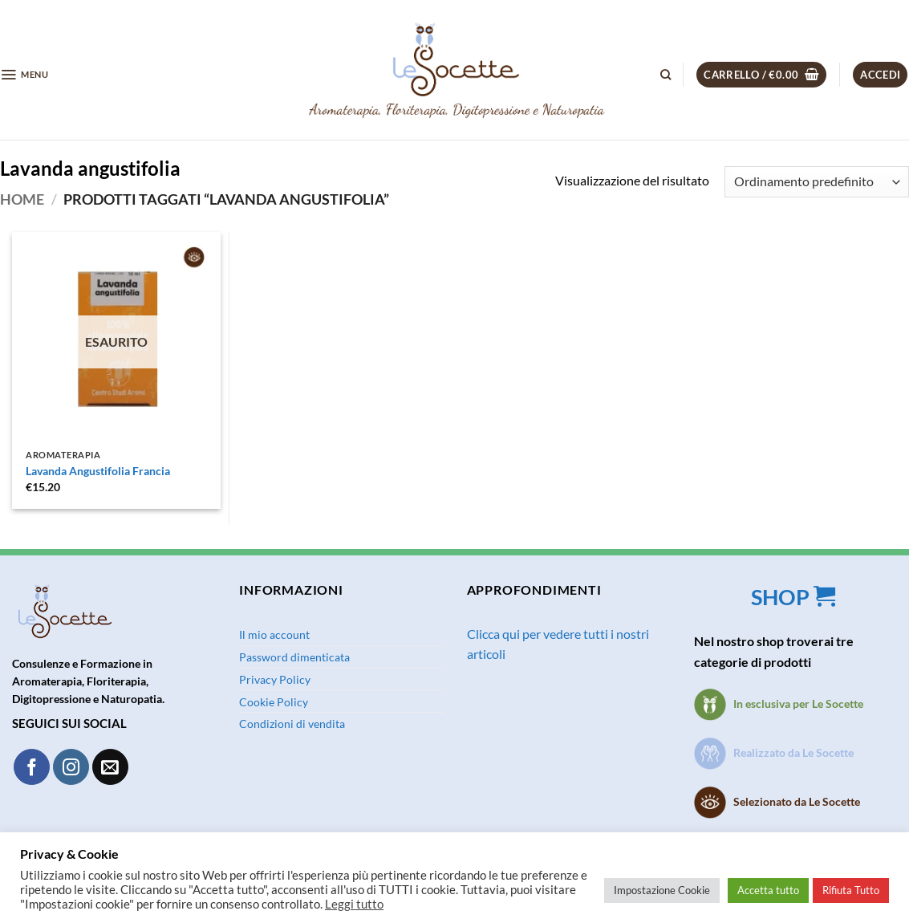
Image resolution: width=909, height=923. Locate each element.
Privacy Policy (274, 679)
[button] (24, 74)
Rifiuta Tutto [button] (850, 890)
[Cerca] (665, 74)
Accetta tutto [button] (768, 890)
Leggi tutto (354, 904)
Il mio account (274, 634)
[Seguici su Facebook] (32, 767)
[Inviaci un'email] (110, 767)
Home (22, 199)
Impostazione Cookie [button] (662, 890)
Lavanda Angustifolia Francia (98, 471)
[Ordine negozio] (816, 181)
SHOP (795, 596)
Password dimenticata (294, 657)
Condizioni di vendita (292, 723)
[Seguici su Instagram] (71, 767)
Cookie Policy (273, 702)
